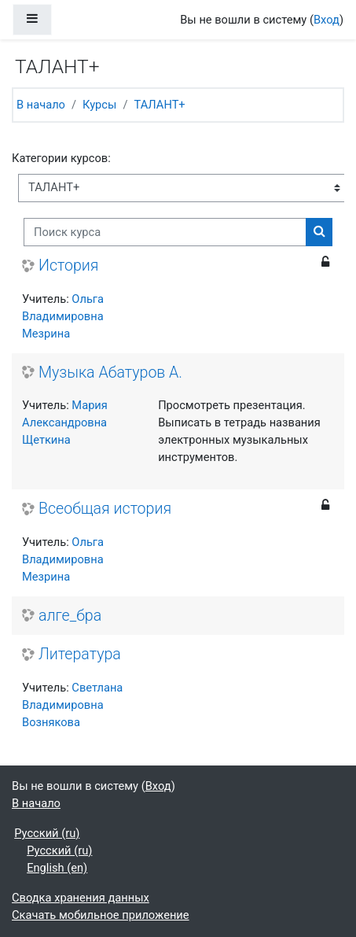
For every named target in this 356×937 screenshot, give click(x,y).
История (68, 265)
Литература (80, 654)
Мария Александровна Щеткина (65, 422)
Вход (326, 20)
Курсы (99, 105)
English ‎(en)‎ (57, 868)
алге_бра (70, 616)
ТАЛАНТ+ (159, 105)
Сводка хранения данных (80, 898)
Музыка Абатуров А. (110, 372)
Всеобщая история (105, 509)
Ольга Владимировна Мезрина (63, 316)
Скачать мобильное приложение (100, 915)
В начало (41, 105)
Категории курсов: (61, 158)
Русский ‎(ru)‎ (46, 833)
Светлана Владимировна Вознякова (72, 705)
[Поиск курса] (165, 232)
